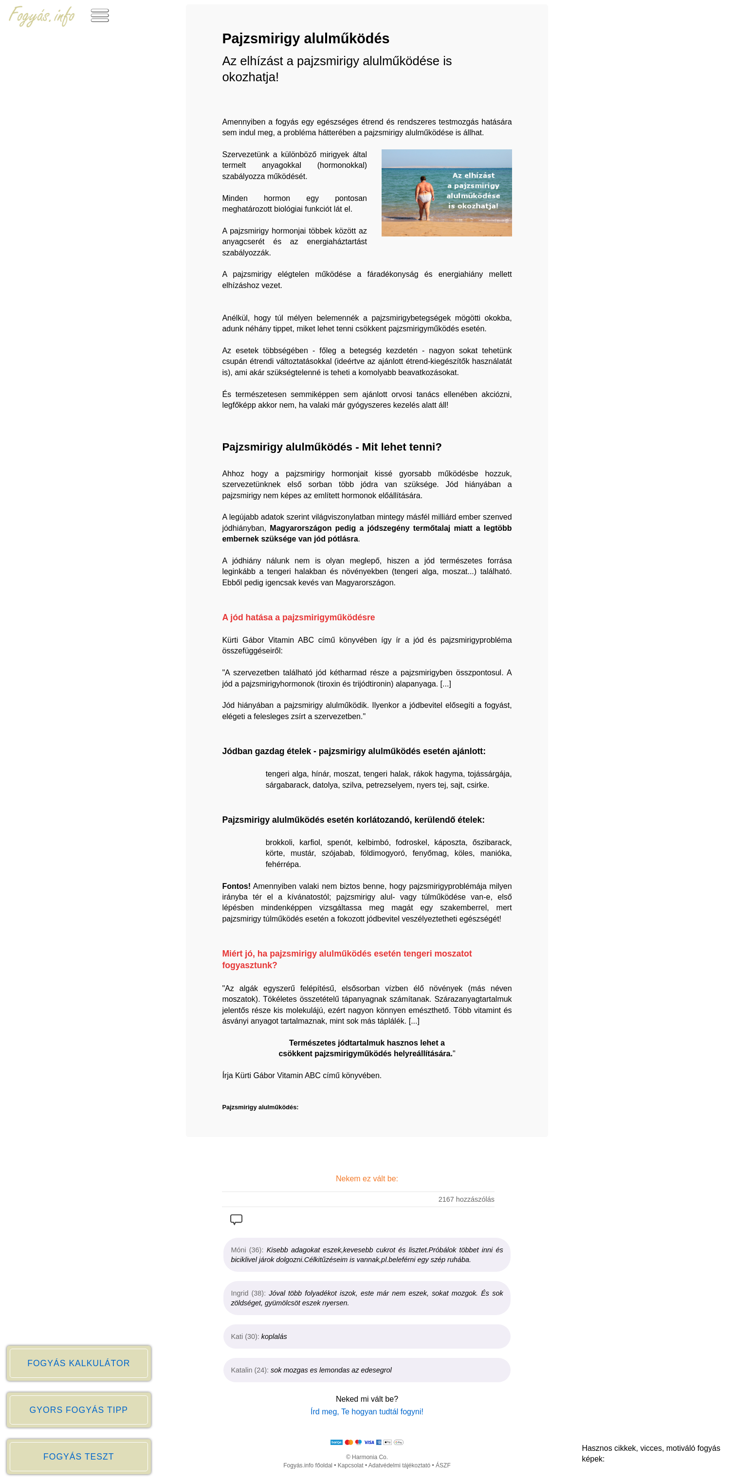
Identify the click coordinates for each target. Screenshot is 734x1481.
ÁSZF (443, 1465)
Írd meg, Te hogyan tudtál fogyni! (367, 1412)
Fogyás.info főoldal (307, 1465)
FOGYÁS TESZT (78, 1457)
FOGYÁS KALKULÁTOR (78, 1363)
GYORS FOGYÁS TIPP (79, 1410)
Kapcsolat (351, 1465)
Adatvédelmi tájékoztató (399, 1465)
